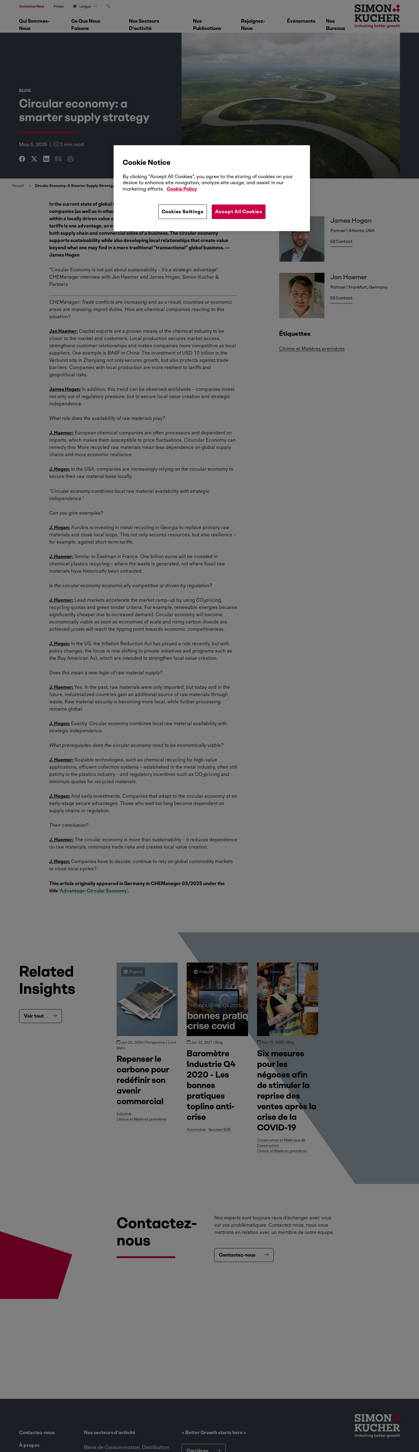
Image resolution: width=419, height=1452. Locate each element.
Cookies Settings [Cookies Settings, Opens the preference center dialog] (183, 211)
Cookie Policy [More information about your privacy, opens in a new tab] (182, 189)
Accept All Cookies (238, 211)
